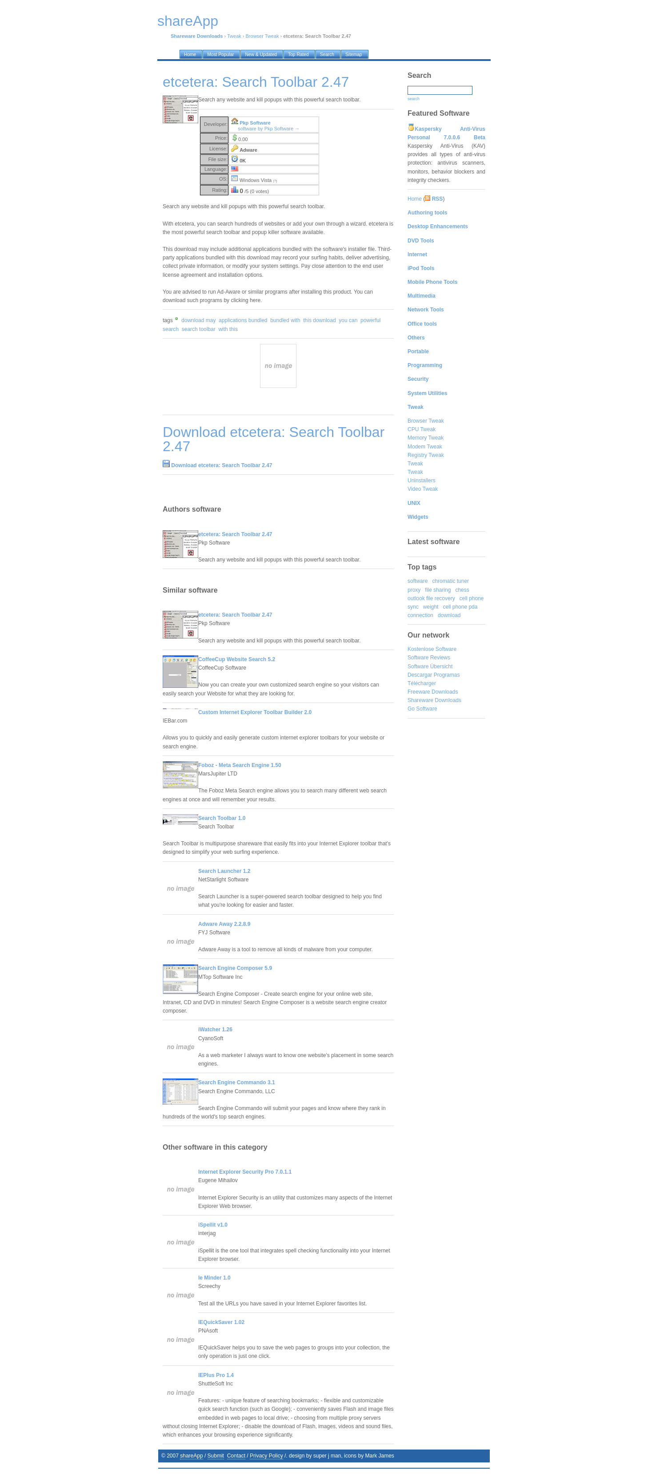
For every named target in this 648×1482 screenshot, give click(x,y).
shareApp (191, 1456)
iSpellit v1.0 (213, 1225)
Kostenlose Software (432, 649)
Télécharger (422, 683)
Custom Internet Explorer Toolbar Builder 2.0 (255, 712)
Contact (236, 1456)
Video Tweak (423, 489)
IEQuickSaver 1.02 (221, 1322)
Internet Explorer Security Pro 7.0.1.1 (245, 1172)
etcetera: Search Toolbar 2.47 (235, 534)
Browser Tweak (262, 36)
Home (415, 199)
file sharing (438, 590)
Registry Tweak (426, 455)
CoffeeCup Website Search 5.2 (236, 659)
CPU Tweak (422, 429)
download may (198, 320)
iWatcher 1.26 (215, 1029)
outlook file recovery (431, 598)
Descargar (420, 675)
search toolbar (199, 329)
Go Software (422, 709)
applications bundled (243, 320)
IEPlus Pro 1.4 (216, 1375)
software (418, 581)
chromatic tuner (450, 581)
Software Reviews (429, 657)
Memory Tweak (426, 438)
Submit (216, 1456)
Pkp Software (255, 122)
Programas (447, 675)
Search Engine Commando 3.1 (236, 1082)
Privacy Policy (266, 1456)
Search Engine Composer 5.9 (235, 968)
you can (348, 320)
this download (319, 320)
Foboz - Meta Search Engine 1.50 (239, 765)
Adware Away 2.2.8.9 (224, 924)
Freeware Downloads (433, 692)
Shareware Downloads (434, 700)
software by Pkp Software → (269, 128)
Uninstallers (422, 480)
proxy (414, 590)
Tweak (234, 36)
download (449, 615)
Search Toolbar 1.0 (221, 818)
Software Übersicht (430, 666)
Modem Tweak (425, 447)
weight (431, 607)
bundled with (285, 320)
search (414, 99)
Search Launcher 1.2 (224, 871)
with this (227, 329)
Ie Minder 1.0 (214, 1278)
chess (462, 590)
